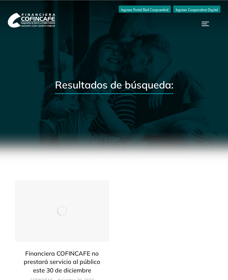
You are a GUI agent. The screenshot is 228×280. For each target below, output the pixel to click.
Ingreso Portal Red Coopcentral (144, 9)
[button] (205, 23)
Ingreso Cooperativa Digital (197, 9)
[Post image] (62, 211)
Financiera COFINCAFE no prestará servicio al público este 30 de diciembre (62, 262)
